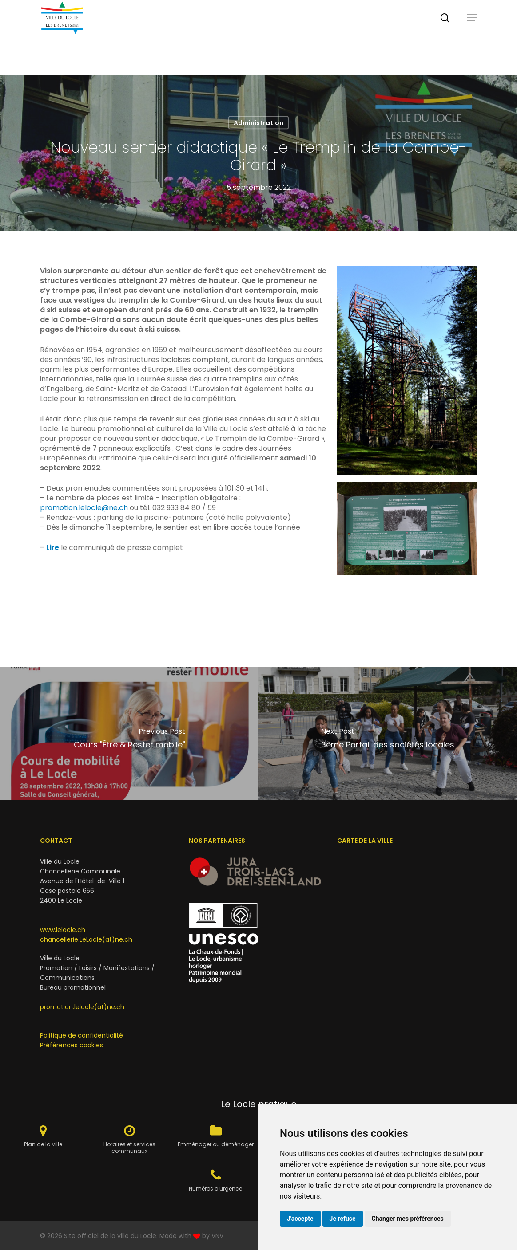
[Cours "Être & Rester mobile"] (129, 733)
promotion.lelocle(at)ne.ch (82, 1006)
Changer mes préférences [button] (408, 1218)
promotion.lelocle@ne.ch (84, 508)
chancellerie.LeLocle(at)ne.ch (86, 939)
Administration (258, 122)
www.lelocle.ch (62, 929)
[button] (472, 37)
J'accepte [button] (300, 1218)
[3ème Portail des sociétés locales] (387, 733)
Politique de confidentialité (81, 1035)
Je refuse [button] (343, 1218)
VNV (217, 1235)
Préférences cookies (71, 1045)
